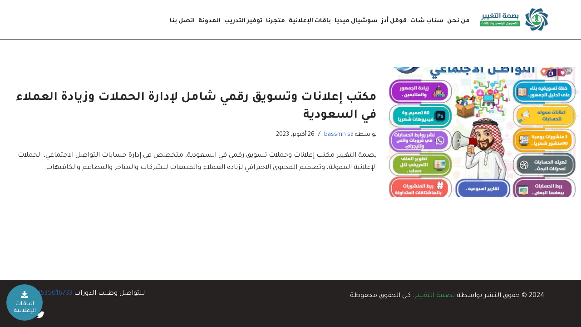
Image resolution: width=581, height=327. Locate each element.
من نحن (458, 21)
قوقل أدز (394, 21)
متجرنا (275, 21)
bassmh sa (339, 135)
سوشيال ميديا (356, 21)
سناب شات (426, 21)
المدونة (209, 21)
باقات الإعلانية (310, 21)
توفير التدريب (243, 21)
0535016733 (54, 293)
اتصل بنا (182, 21)
